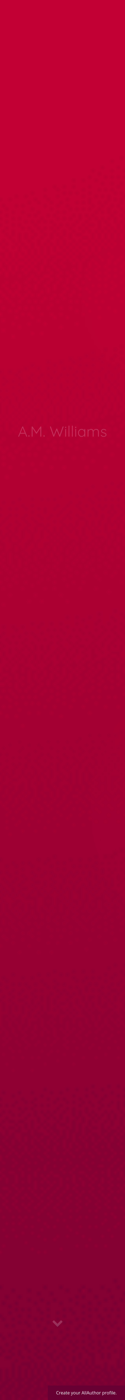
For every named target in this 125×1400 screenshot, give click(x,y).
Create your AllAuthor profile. (86, 1393)
